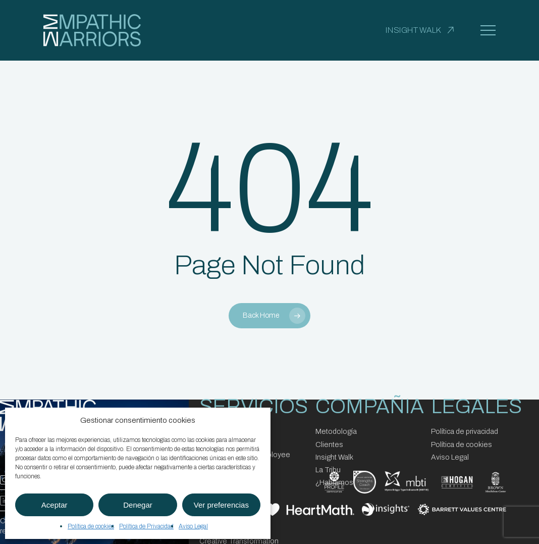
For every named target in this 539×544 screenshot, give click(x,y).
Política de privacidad (464, 431)
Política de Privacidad (146, 526)
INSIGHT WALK (413, 30)
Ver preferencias (221, 505)
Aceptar (54, 505)
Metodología (336, 431)
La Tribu (328, 470)
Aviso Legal (193, 526)
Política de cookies (91, 526)
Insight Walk (334, 457)
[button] (488, 30)
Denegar (137, 505)
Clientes (329, 444)
